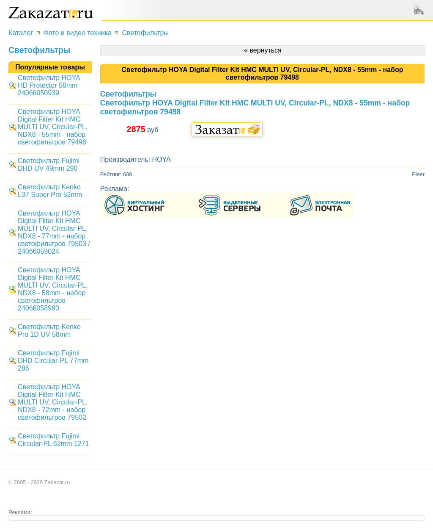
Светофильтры (145, 32)
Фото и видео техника (78, 32)
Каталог (20, 32)
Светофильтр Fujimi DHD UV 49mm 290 (48, 164)
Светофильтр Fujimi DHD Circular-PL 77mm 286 (53, 360)
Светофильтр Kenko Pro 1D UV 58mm (49, 330)
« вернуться (263, 50)
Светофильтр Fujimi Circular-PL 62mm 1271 (53, 439)
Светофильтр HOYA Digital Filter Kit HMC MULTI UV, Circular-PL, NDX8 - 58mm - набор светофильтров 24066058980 (53, 289)
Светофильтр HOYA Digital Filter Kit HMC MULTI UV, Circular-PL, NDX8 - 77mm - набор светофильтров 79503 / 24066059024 (54, 232)
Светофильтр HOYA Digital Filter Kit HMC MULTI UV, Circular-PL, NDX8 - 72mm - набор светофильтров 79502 (53, 402)
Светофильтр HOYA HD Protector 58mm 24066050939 (49, 85)
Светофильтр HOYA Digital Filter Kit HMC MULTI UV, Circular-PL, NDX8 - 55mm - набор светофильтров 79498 (53, 127)
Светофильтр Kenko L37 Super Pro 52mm (50, 190)
